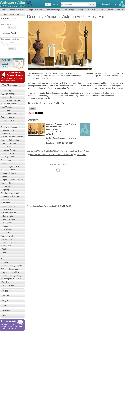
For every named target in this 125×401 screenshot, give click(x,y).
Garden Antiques (9, 173)
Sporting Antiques (9, 242)
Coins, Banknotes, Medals (12, 137)
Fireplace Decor (8, 153)
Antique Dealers (106, 10)
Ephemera (6, 147)
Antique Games (8, 170)
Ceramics (6, 133)
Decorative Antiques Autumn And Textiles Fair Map (58, 150)
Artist (4, 315)
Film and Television (10, 150)
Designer (6, 310)
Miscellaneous (8, 209)
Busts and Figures (9, 127)
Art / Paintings (7, 107)
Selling (80, 10)
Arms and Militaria (9, 104)
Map (32, 108)
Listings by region (109, 4)
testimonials (11, 81)
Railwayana (7, 229)
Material (5, 296)
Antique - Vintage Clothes (12, 266)
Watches (5, 282)
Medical (5, 200)
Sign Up (55, 4)
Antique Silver (7, 236)
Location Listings (53, 10)
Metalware (6, 203)
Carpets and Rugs (9, 130)
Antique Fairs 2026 (34, 10)
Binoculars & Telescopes (12, 114)
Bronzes (5, 124)
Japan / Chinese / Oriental (12, 180)
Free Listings (69, 10)
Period (5, 291)
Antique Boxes (8, 120)
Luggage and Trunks (10, 196)
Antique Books (8, 117)
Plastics (5, 226)
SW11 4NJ (50, 134)
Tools (4, 249)
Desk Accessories (9, 143)
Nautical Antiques (9, 219)
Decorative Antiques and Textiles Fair (47, 103)
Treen (4, 259)
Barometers (7, 110)
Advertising (6, 91)
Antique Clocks (8, 97)
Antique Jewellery (9, 183)
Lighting (5, 190)
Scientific (6, 233)
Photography (7, 223)
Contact (120, 10)
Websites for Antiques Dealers (15, 74)
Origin (5, 301)
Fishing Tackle (8, 157)
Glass (4, 176)
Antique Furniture (9, 163)
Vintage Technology (10, 269)
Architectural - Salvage (11, 100)
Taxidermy (6, 246)
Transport (6, 256)
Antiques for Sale (17, 10)
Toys (4, 252)
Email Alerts (91, 10)
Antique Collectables (10, 140)
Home (4, 10)
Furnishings (7, 160)
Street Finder (81, 155)
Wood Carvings (8, 285)
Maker (5, 305)
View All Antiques (9, 85)
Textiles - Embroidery (10, 272)
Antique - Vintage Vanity (11, 275)
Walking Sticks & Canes (11, 279)
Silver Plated (7, 239)
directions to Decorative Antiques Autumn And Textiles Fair (51, 155)
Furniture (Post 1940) (10, 167)
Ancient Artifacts (8, 94)
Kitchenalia (6, 186)
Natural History (8, 216)
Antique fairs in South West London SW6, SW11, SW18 (49, 206)
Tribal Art (6, 262)
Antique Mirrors (8, 206)
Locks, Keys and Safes (11, 193)
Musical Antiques (9, 213)
